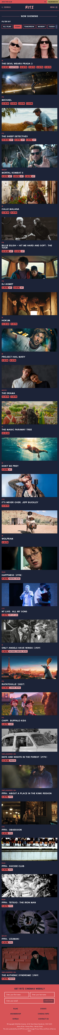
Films (15, 1009)
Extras (16, 1019)
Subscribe (48, 1001)
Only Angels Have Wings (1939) (21, 648)
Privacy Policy (29, 1026)
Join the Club (7, 2)
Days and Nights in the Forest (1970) (24, 757)
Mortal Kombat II (12, 173)
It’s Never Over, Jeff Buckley (20, 502)
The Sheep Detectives (15, 136)
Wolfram (7, 539)
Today (17, 26)
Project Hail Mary (13, 357)
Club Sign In (53, 2)
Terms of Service (51, 1029)
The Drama (8, 393)
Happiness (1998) (12, 575)
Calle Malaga (10, 209)
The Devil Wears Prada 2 (17, 64)
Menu (53, 7)
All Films (7, 26)
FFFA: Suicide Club (13, 866)
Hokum (6, 320)
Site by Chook (38, 1026)
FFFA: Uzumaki (10, 939)
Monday (41, 26)
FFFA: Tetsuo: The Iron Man (19, 903)
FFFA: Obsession (12, 830)
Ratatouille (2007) (13, 684)
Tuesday (52, 26)
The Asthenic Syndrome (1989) (20, 975)
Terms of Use (20, 1026)
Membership (15, 1014)
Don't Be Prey (10, 466)
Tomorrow (29, 26)
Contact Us (43, 1019)
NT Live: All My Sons (14, 611)
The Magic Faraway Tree (17, 430)
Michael (7, 100)
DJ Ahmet (7, 284)
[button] (56, 27)
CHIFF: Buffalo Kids (14, 721)
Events (43, 1009)
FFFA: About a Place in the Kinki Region (27, 793)
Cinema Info (43, 1014)
